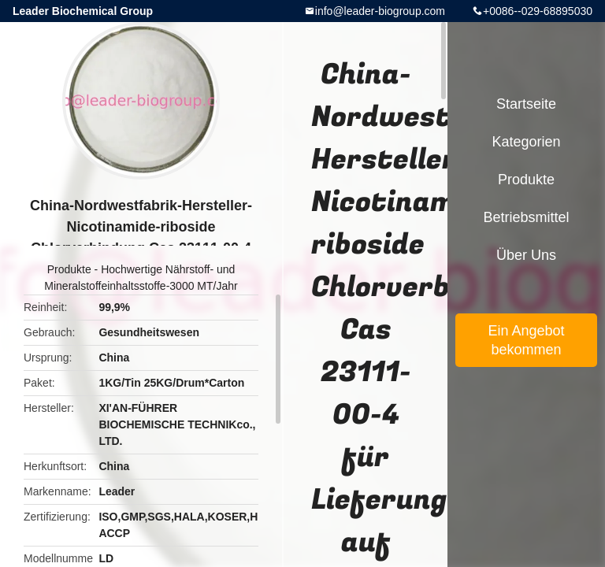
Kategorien (526, 142)
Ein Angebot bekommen (526, 340)
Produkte (69, 269)
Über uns (526, 255)
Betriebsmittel (526, 217)
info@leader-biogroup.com (380, 11)
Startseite (526, 104)
